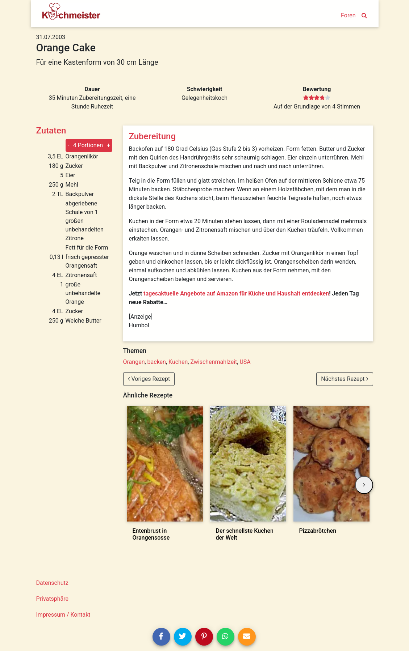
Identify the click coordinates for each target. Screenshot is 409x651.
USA (244, 361)
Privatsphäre (52, 598)
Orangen (134, 361)
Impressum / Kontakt (63, 614)
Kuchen (178, 361)
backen (156, 361)
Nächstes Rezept (344, 378)
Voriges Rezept (149, 378)
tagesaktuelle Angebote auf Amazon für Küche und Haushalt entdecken (236, 293)
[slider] (316, 98)
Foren (348, 15)
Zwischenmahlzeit (213, 361)
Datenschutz (52, 582)
